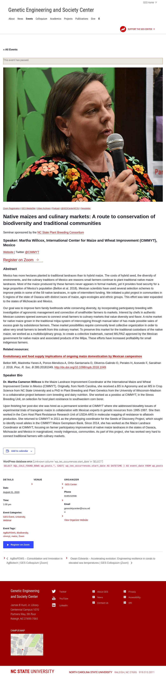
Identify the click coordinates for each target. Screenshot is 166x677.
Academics (55, 18)
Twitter (59, 591)
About (12, 18)
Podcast (55, 208)
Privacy (132, 591)
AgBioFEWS (9, 532)
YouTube (60, 598)
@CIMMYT (32, 252)
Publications (81, 18)
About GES (102, 591)
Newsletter (86, 208)
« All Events (10, 49)
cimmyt (6, 536)
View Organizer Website (76, 520)
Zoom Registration (11, 208)
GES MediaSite (28, 208)
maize (14, 536)
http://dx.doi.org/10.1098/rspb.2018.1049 (80, 367)
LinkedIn (60, 605)
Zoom (21, 536)
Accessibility (134, 597)
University (20, 517)
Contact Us (102, 603)
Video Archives (43, 208)
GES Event (8, 517)
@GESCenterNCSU (70, 208)
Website (8, 252)
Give (93, 18)
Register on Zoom (18, 260)
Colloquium (41, 18)
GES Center (71, 484)
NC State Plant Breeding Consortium (60, 232)
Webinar (7, 520)
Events (29, 18)
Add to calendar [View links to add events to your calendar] (19, 451)
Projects (68, 18)
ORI (130, 603)
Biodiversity (22, 532)
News (20, 18)
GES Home (150, 2)
